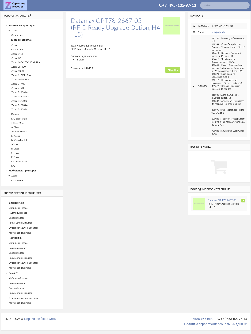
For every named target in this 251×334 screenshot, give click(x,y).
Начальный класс (18, 212)
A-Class (15, 127)
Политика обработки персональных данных (215, 324)
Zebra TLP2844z (20, 96)
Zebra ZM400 (18, 66)
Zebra (12, 30)
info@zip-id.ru (219, 32)
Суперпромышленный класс (23, 227)
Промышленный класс (20, 222)
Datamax (14, 114)
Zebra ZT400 (18, 83)
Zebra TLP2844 (19, 105)
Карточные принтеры (20, 25)
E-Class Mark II (19, 161)
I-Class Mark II (18, 123)
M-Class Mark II (19, 140)
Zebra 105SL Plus (20, 79)
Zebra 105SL (17, 71)
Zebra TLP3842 (19, 100)
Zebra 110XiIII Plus (21, 75)
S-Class (15, 153)
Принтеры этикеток (18, 39)
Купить (173, 69)
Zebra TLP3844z (20, 92)
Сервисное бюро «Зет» (40, 319)
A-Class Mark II (19, 131)
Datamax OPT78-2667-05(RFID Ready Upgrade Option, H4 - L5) (115, 27)
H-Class (15, 148)
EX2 (13, 165)
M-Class (15, 136)
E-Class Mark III (19, 118)
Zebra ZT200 (18, 88)
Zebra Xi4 (16, 58)
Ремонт (11, 272)
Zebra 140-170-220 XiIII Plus (26, 62)
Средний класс (16, 217)
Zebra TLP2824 (19, 109)
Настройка (13, 237)
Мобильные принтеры (20, 170)
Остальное (17, 35)
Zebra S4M (17, 53)
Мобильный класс (18, 207)
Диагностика (14, 202)
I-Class (14, 144)
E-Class (15, 157)
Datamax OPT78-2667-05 (222, 200)
